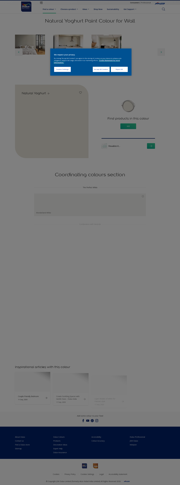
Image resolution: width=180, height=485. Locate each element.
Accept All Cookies (101, 69)
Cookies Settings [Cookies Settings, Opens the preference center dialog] (62, 69)
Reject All (119, 69)
